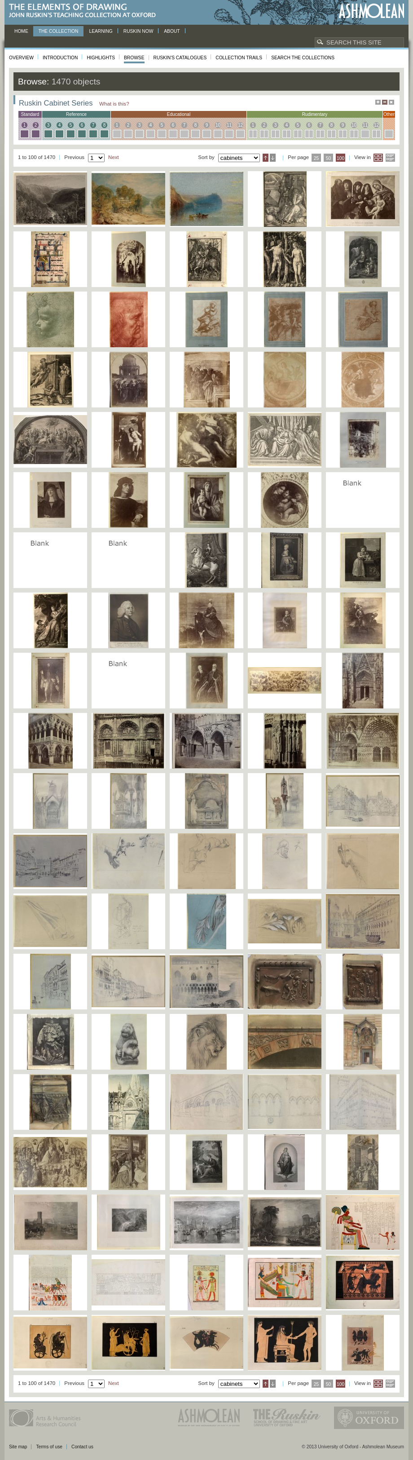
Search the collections (302, 57)
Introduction (60, 57)
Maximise (378, 102)
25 (316, 158)
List (390, 158)
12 (240, 125)
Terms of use (49, 1446)
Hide (391, 102)
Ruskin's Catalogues (180, 57)
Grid (378, 158)
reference (76, 114)
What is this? (114, 103)
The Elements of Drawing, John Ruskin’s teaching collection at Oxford (85, 11)
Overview (21, 57)
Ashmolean (371, 11)
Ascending (265, 158)
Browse (134, 57)
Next (113, 157)
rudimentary (315, 114)
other (389, 114)
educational (178, 114)
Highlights (101, 57)
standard (30, 114)
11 (229, 125)
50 (328, 158)
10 (217, 125)
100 (340, 158)
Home (21, 31)
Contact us (82, 1446)
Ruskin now (138, 31)
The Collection (59, 31)
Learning (100, 31)
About (172, 31)
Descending (273, 158)
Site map (18, 1446)
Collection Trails (238, 57)
